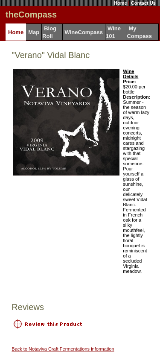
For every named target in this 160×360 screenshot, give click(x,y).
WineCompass (84, 32)
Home (120, 3)
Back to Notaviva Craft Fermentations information (63, 348)
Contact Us (143, 3)
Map (33, 32)
